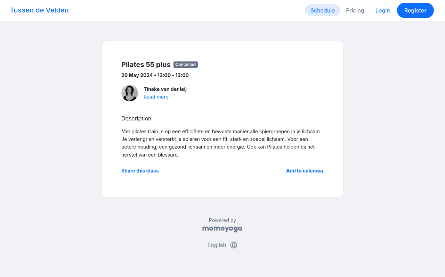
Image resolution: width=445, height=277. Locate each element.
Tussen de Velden (39, 10)
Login (382, 10)
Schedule (322, 10)
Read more (156, 97)
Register (415, 10)
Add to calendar (305, 171)
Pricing (355, 10)
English (222, 245)
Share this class (140, 171)
